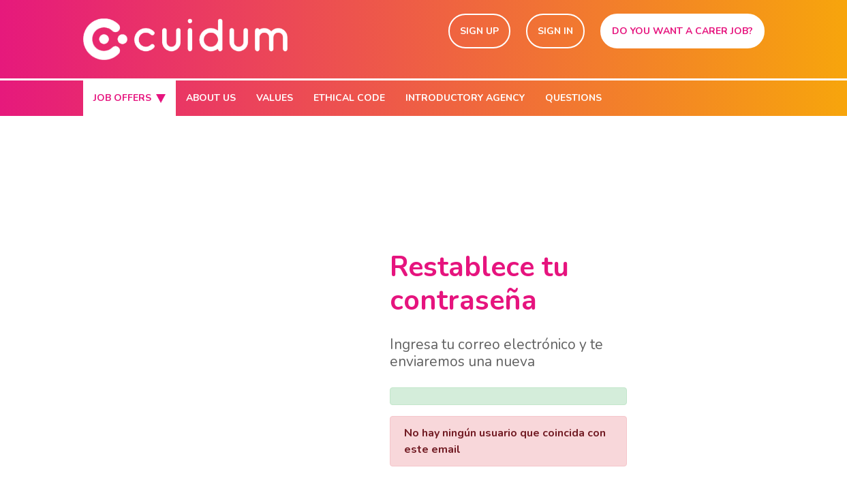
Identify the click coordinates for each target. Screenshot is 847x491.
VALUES (274, 97)
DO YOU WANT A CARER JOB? (682, 31)
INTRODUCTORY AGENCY (465, 97)
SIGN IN (555, 31)
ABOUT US (211, 97)
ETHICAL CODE (349, 97)
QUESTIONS (573, 97)
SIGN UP (479, 31)
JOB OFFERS (129, 97)
